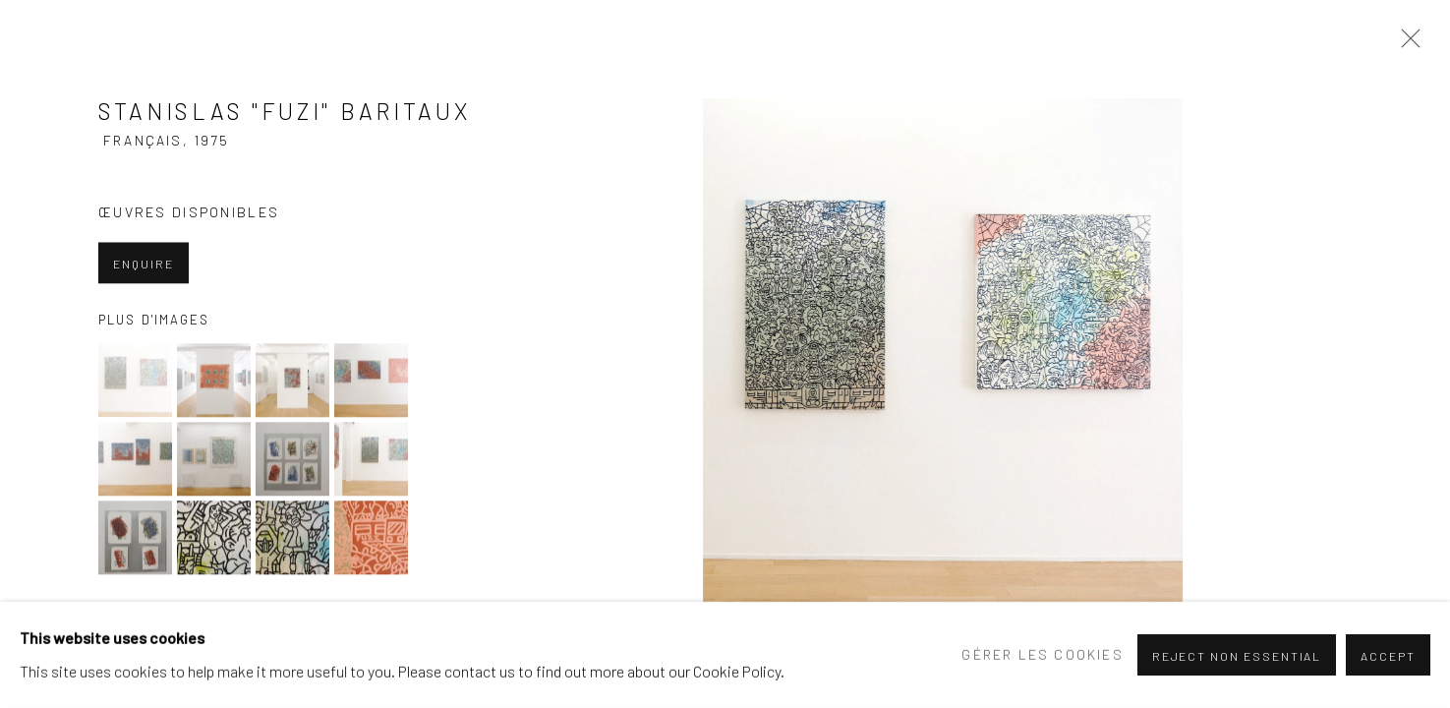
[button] (135, 382)
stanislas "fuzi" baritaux (214, 125)
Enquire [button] (143, 265)
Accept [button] (1388, 656)
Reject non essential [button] (1237, 656)
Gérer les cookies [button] (1042, 654)
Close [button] (1406, 44)
